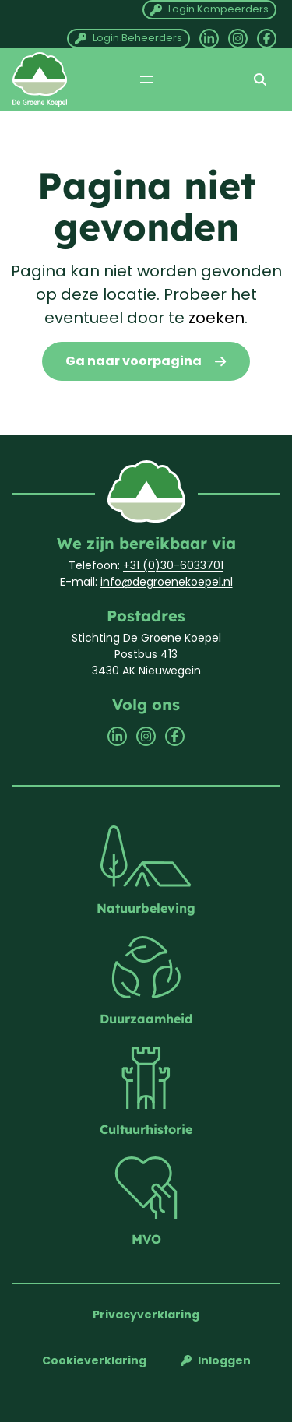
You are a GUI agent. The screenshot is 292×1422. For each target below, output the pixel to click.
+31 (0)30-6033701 (173, 565)
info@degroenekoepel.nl (166, 582)
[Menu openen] (146, 79)
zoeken (216, 318)
